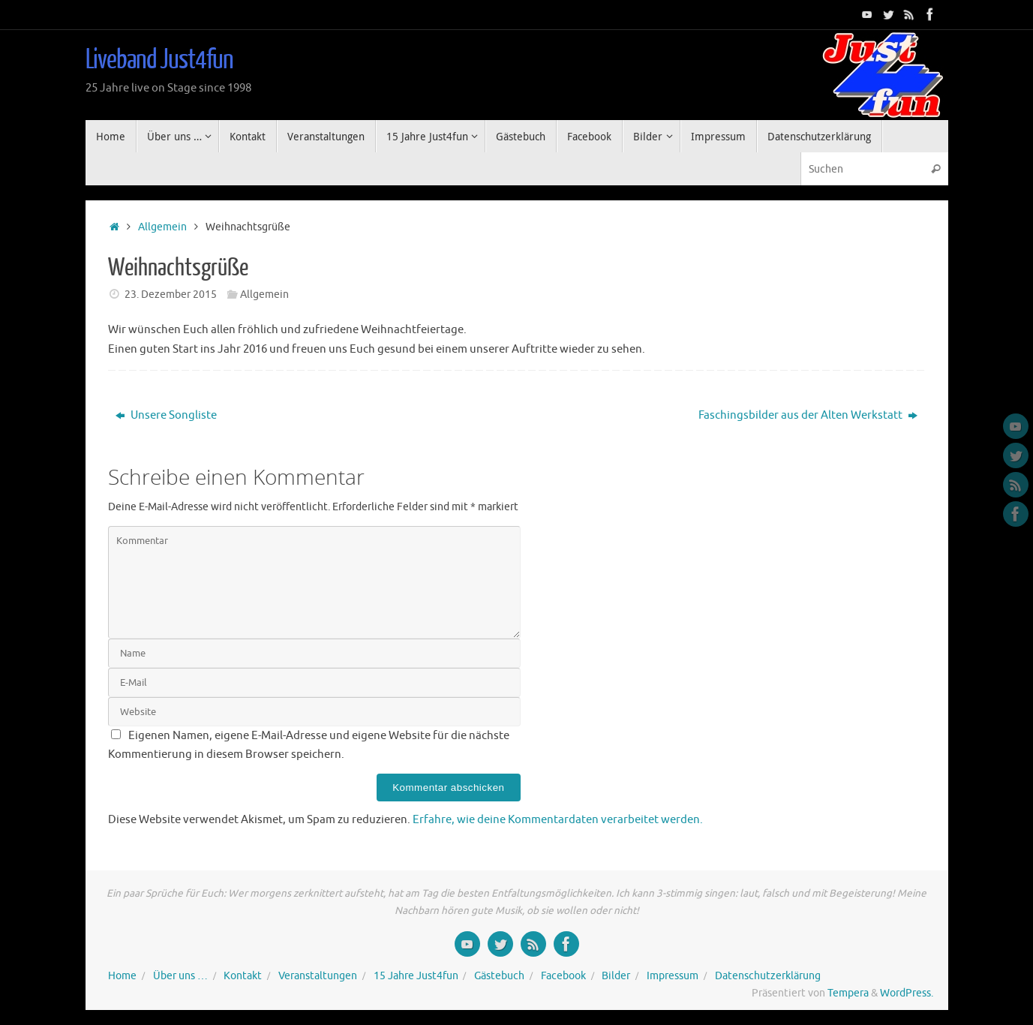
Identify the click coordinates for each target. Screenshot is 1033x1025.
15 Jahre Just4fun (416, 975)
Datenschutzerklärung (768, 975)
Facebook (563, 975)
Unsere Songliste (166, 415)
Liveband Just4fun (160, 60)
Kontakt (243, 975)
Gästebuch (499, 975)
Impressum (672, 975)
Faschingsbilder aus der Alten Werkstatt (807, 415)
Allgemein (162, 227)
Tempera (848, 993)
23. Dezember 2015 (171, 294)
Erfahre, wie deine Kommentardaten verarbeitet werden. (558, 820)
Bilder (616, 975)
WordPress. (906, 993)
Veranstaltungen (317, 975)
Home (122, 975)
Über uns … (180, 975)
